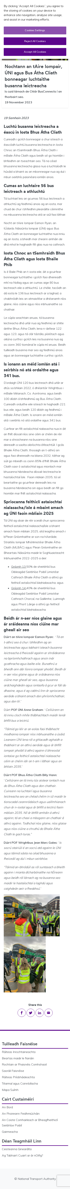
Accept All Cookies (35, 51)
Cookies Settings (35, 30)
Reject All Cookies (35, 41)
